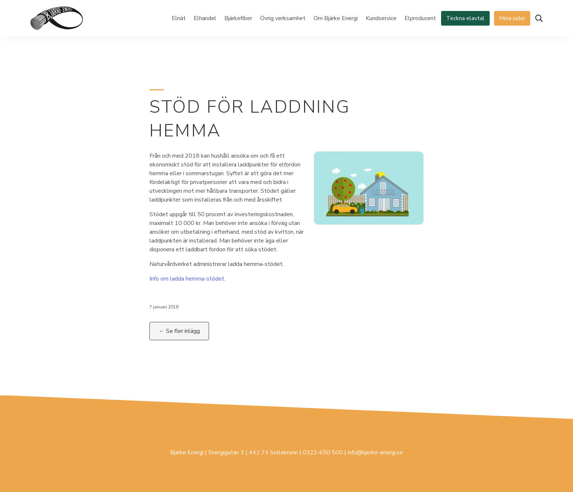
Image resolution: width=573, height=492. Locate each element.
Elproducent (420, 18)
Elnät (179, 18)
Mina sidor (512, 18)
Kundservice (381, 18)
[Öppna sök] (539, 18)
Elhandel (205, 18)
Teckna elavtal (465, 18)
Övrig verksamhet (283, 18)
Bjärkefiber (238, 18)
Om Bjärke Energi (336, 18)
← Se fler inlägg (179, 331)
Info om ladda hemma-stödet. (187, 279)
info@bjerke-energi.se (375, 452)
